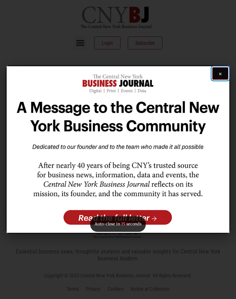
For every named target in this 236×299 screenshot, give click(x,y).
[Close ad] (220, 73)
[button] (118, 149)
